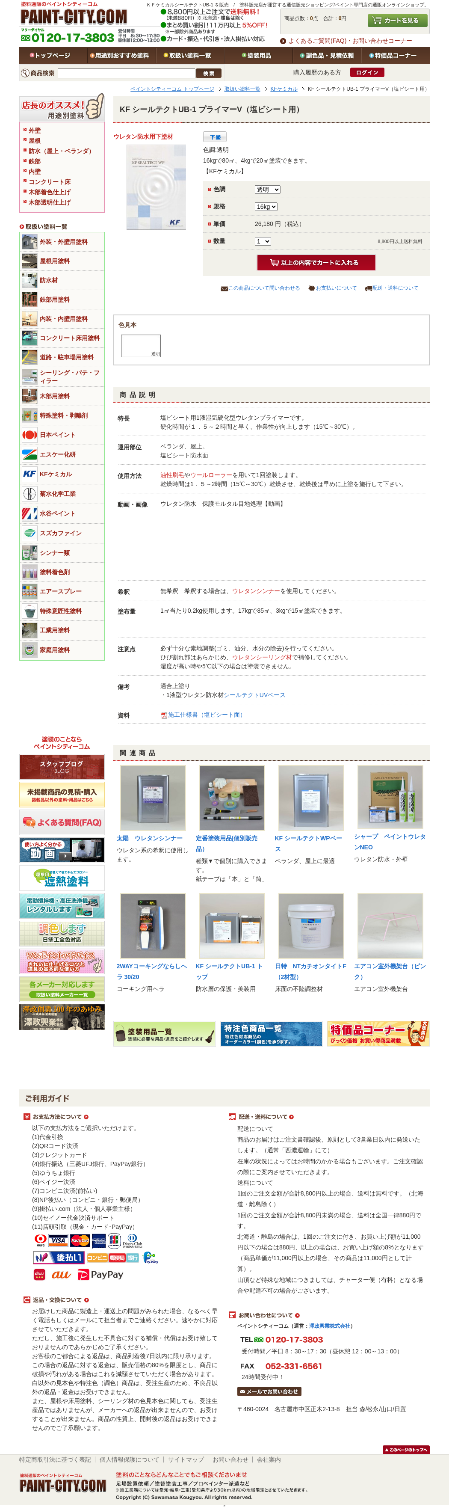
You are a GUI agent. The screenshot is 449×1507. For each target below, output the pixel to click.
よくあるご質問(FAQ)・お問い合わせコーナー (350, 40)
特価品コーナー (395, 55)
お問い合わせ (230, 1459)
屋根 (35, 140)
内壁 (35, 171)
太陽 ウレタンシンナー (150, 838)
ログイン (367, 72)
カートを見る (398, 20)
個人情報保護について (130, 1459)
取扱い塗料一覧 (190, 55)
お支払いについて (336, 288)
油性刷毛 (172, 475)
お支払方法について (121, 1117)
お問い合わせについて (327, 1315)
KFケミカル (283, 89)
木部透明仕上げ (50, 202)
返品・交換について (121, 1300)
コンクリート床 (50, 181)
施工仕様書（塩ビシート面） (207, 714)
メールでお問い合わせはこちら (269, 1391)
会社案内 (269, 1459)
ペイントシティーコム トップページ (172, 89)
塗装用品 (258, 55)
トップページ (53, 55)
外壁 (35, 130)
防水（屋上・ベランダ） (62, 151)
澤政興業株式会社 (329, 1326)
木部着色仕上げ (50, 192)
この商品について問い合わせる (264, 288)
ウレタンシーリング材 (262, 657)
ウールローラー (211, 475)
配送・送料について (395, 288)
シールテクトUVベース (255, 694)
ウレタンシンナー (256, 590)
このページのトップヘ (406, 1449)
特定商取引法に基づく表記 (55, 1459)
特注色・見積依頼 (327, 55)
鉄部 (35, 161)
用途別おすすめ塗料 (122, 55)
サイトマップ (186, 1459)
